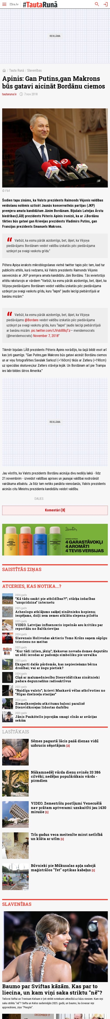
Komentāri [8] (55, 510)
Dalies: (39, 498)
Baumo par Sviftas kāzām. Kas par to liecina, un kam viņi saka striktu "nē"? (52, 989)
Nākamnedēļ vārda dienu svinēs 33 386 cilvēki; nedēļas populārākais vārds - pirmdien (66, 776)
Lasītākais (15, 731)
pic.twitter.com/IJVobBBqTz (50, 330)
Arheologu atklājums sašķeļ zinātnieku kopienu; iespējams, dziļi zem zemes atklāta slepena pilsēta (56, 614)
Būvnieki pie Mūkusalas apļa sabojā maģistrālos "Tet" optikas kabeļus (63, 867)
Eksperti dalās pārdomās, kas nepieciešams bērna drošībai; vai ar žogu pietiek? (56, 666)
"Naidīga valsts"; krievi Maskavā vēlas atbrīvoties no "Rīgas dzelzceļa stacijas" (60, 692)
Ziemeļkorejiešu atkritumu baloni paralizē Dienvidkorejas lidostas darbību (50, 705)
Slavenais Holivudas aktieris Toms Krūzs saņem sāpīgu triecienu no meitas (61, 640)
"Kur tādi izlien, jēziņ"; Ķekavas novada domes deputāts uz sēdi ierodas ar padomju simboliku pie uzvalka (61, 653)
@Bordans (31, 320)
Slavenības (34, 70)
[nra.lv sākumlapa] (14, 4)
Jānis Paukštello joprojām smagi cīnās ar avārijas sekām (56, 718)
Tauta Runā (16, 70)
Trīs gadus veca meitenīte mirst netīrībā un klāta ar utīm (67, 836)
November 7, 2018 (45, 336)
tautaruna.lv (9, 94)
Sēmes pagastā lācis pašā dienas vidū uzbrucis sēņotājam (64, 743)
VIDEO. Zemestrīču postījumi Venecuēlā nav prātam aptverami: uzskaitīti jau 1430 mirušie (68, 807)
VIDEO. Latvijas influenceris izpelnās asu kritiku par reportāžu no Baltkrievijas (59, 627)
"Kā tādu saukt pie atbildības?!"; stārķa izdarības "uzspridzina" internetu (55, 600)
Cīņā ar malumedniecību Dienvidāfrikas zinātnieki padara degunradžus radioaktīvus (57, 679)
